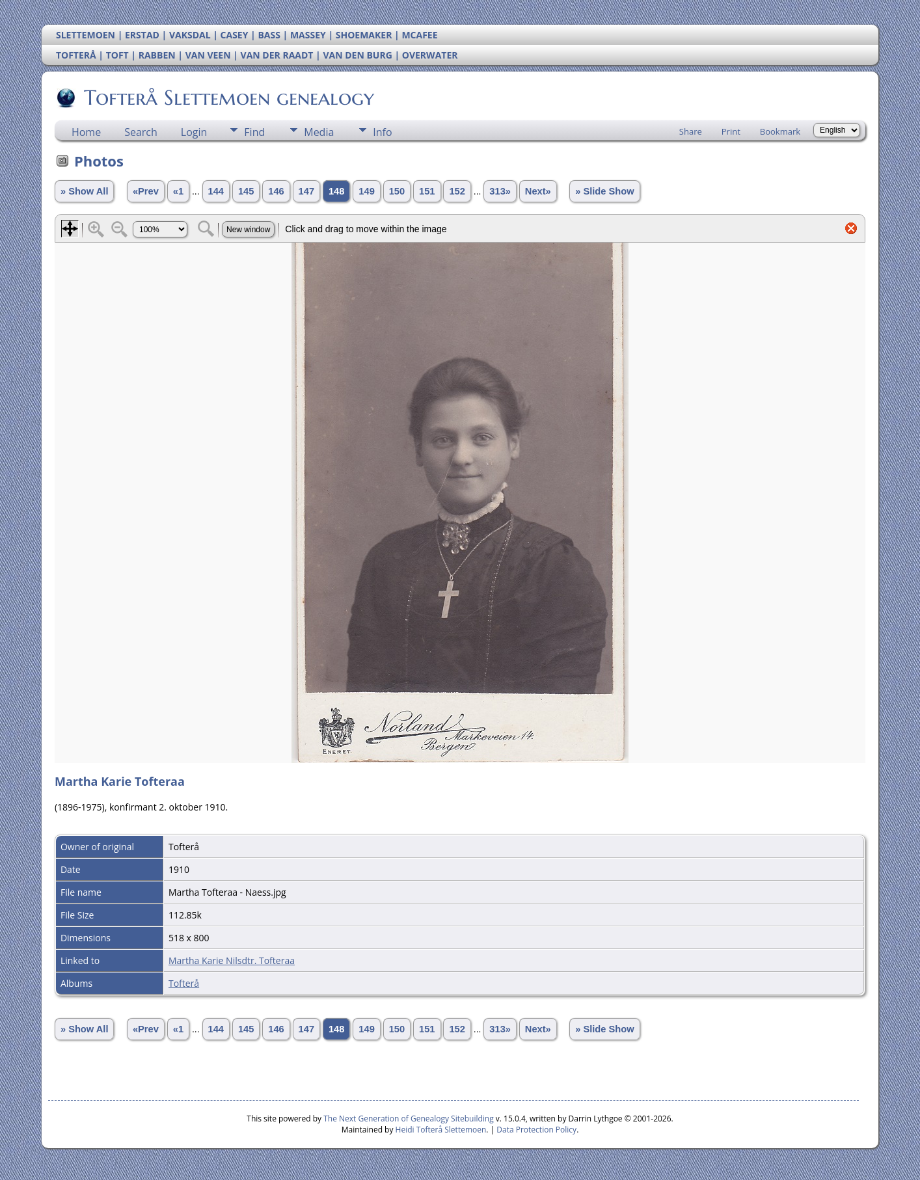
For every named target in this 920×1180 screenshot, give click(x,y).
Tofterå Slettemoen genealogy (228, 98)
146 (276, 191)
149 (366, 191)
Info (382, 132)
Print (731, 131)
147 (306, 191)
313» (500, 191)
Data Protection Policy (536, 1129)
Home (86, 132)
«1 (178, 191)
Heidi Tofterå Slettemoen (441, 1129)
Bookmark (780, 131)
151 (427, 191)
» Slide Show (604, 191)
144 (216, 191)
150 (397, 191)
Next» (538, 191)
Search (140, 132)
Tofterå (184, 983)
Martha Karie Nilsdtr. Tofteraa (232, 960)
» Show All (85, 191)
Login (194, 132)
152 (457, 191)
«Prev (146, 191)
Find (254, 132)
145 (246, 191)
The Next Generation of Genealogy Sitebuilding (408, 1118)
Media (319, 132)
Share (690, 131)
